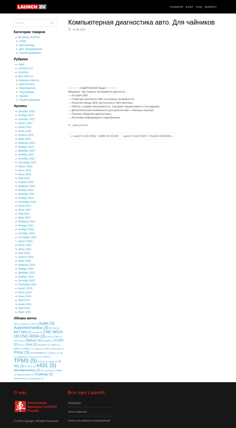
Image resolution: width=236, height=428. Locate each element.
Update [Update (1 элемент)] (53, 362)
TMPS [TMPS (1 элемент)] (46, 357)
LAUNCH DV (25, 68)
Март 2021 (24, 217)
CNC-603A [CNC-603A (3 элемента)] (32, 336)
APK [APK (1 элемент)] (34, 324)
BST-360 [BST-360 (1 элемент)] (54, 328)
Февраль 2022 (26, 186)
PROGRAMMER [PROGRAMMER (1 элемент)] (39, 353)
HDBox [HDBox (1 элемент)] (55, 345)
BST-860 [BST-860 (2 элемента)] (22, 332)
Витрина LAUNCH (29, 37)
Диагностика (26, 84)
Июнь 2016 (24, 304)
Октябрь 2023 (26, 119)
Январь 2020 (26, 268)
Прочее (23, 95)
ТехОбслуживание (30, 52)
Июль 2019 (24, 292)
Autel (21, 64)
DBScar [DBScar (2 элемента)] (34, 340)
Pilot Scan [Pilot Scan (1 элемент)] (58, 349)
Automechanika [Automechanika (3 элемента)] (31, 327)
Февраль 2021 (26, 221)
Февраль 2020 (26, 264)
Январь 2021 (26, 225)
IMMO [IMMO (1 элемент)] (18, 349)
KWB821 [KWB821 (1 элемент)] (28, 349)
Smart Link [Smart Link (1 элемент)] (35, 357)
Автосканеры (27, 45)
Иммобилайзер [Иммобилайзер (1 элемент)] (25, 374)
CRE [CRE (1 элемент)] (58, 337)
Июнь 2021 (24, 209)
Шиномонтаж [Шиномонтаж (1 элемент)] (21, 378)
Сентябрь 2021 (27, 201)
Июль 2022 (24, 170)
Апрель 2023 (26, 134)
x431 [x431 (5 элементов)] (46, 365)
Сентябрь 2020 (27, 237)
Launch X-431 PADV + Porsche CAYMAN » (148, 136)
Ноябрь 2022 (26, 154)
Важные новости (29, 80)
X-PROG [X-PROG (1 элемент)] (30, 366)
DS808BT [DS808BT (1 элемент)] (48, 341)
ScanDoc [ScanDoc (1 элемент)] (53, 353)
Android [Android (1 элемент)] (26, 324)
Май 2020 (24, 253)
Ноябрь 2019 (26, 276)
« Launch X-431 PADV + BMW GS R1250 (94, 136)
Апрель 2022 (26, 182)
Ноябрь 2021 (26, 197)
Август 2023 (25, 123)
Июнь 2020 (24, 249)
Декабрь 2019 (26, 272)
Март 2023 (24, 138)
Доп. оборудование (30, 48)
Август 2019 (25, 288)
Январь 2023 (26, 146)
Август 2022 (25, 166)
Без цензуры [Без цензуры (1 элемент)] (48, 370)
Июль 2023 (24, 126)
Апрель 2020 (26, 256)
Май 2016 (24, 308)
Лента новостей (77, 411)
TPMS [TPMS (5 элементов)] (25, 360)
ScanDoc (23, 72)
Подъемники (26, 92)
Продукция (74, 402)
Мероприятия (27, 87)
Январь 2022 (26, 189)
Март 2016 (24, 311)
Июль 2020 (24, 245)
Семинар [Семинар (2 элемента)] (43, 374)
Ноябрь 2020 (26, 229)
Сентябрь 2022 (27, 162)
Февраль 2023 (26, 142)
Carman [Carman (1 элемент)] (37, 332)
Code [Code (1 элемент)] (50, 337)
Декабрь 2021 (26, 193)
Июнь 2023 (24, 131)
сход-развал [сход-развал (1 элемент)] (36, 378)
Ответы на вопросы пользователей (89, 420)
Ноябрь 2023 (26, 115)
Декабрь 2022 (26, 150)
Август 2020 (25, 241)
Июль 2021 (24, 205)
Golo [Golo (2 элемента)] (31, 344)
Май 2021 (24, 213)
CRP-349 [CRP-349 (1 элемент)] (19, 341)
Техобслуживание (30, 99)
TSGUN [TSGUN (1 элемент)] (42, 362)
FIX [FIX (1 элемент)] (21, 345)
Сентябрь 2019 (27, 284)
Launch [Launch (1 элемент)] (39, 349)
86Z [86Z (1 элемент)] (17, 324)
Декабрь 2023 (26, 111)
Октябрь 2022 (26, 158)
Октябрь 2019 (26, 280)
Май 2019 (24, 300)
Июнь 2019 (24, 296)
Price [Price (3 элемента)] (21, 352)
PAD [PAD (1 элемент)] (47, 349)
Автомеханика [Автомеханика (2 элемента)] (27, 370)
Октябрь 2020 (26, 233)
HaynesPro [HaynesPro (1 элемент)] (44, 345)
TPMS (22, 41)
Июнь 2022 (24, 174)
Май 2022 (24, 178)
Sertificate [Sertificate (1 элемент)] (23, 357)
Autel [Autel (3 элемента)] (46, 323)
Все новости (25, 76)
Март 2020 (24, 260)
